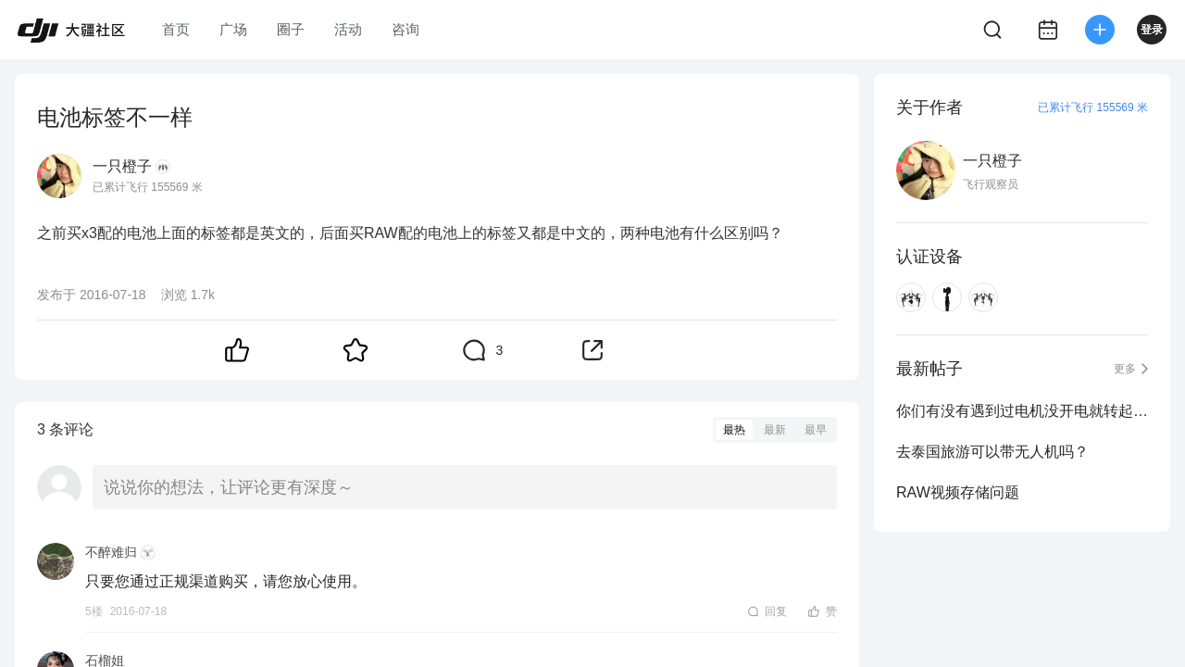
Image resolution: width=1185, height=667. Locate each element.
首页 (176, 29)
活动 (348, 29)
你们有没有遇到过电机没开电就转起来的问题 (1022, 411)
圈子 (291, 29)
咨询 (405, 29)
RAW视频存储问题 (957, 492)
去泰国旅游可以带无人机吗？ (992, 451)
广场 (233, 29)
